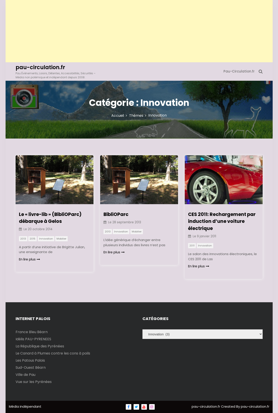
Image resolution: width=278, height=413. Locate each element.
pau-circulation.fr (40, 67)
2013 (23, 238)
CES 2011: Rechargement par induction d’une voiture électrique (222, 221)
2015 (32, 238)
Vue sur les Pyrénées (34, 381)
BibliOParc (115, 214)
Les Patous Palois (30, 360)
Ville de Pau (25, 374)
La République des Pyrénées (40, 346)
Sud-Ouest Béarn (31, 367)
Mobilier (61, 238)
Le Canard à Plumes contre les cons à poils (53, 353)
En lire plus (29, 259)
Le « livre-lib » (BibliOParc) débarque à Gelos (50, 218)
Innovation (46, 238)
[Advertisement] (139, 31)
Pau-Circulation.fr (239, 71)
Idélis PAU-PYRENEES (33, 339)
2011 (192, 245)
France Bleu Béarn (32, 331)
